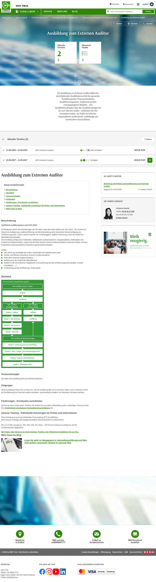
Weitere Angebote (21, 18)
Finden (148, 12)
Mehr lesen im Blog (14, 209)
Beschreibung (12, 190)
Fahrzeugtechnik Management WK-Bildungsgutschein (99, 18)
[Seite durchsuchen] (130, 11)
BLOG (75, 11)
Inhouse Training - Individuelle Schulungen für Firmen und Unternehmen (35, 206)
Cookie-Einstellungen (90, 552)
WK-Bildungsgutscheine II (39, 18)
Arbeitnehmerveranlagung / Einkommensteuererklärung (27, 408)
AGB (126, 552)
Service (48, 11)
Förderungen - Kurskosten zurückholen (22, 202)
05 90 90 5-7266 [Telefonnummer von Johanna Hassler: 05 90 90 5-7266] (128, 211)
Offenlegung (106, 552)
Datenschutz (117, 552)
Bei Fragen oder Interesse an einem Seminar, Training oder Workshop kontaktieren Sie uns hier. (40, 432)
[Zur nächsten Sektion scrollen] (78, 81)
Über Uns (62, 11)
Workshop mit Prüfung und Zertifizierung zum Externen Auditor (126, 185)
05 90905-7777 (13, 572)
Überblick (10, 193)
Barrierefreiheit (136, 552)
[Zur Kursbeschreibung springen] (90, 53)
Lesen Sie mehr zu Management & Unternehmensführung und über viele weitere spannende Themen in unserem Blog (55, 441)
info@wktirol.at (12, 577)
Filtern (148, 139)
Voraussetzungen (13, 196)
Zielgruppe (10, 199)
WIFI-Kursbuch (7, 18)
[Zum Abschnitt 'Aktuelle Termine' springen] (66, 53)
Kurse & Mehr (26, 11)
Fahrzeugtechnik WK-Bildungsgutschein (65, 18)
